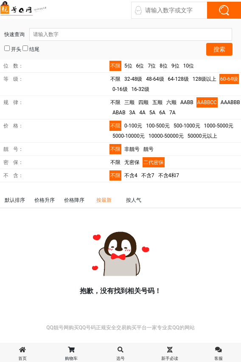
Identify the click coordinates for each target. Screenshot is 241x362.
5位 (128, 66)
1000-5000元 (218, 126)
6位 (140, 66)
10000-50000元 (166, 136)
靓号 (148, 149)
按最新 (104, 200)
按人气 (133, 200)
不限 (115, 66)
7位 (152, 66)
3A (132, 113)
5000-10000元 (128, 136)
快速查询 (118, 34)
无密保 (132, 162)
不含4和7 (168, 175)
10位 (188, 66)
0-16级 (120, 89)
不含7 (147, 175)
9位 (175, 66)
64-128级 (178, 79)
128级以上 (204, 79)
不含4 (130, 175)
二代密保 (153, 162)
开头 (12, 48)
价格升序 (44, 200)
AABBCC (207, 102)
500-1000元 (187, 126)
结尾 (30, 48)
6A (162, 113)
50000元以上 (202, 136)
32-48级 (133, 79)
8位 (164, 66)
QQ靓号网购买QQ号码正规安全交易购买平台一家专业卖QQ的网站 (120, 328)
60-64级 (229, 79)
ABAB (119, 113)
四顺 (143, 102)
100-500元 (158, 126)
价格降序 (74, 200)
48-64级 (155, 79)
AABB (186, 102)
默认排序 (15, 200)
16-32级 (140, 89)
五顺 (157, 102)
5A (152, 113)
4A (142, 113)
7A (172, 113)
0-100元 (133, 126)
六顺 (171, 102)
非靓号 (132, 149)
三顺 (129, 102)
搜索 (219, 49)
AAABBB (230, 102)
